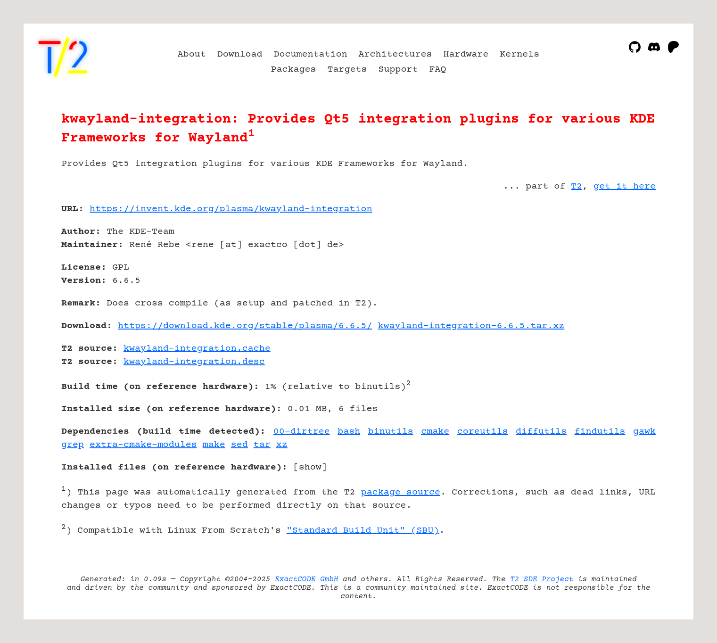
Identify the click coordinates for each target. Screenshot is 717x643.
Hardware (465, 54)
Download (240, 54)
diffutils (541, 431)
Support (398, 69)
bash (349, 431)
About (192, 54)
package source (400, 492)
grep (72, 444)
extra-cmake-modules (143, 444)
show (310, 467)
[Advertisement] (627, 264)
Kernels (519, 54)
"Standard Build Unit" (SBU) (363, 530)
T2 (576, 186)
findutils (600, 431)
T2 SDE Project (541, 579)
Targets (347, 69)
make (214, 444)
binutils (390, 431)
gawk (644, 431)
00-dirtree (301, 431)
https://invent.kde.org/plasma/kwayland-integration (231, 209)
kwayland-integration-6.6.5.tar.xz (471, 326)
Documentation (310, 54)
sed (239, 444)
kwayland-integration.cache (197, 348)
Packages (293, 69)
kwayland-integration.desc (194, 361)
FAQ (437, 69)
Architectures (395, 54)
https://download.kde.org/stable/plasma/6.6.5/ (245, 326)
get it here (624, 186)
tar (262, 444)
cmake (435, 431)
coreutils (482, 431)
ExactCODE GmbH (306, 579)
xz (282, 444)
